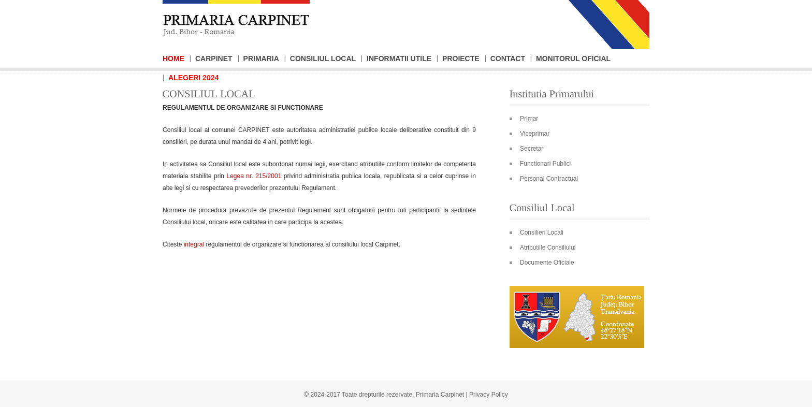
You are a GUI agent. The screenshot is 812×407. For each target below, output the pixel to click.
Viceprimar (534, 133)
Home (173, 58)
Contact (507, 58)
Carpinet (214, 58)
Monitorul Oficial (573, 58)
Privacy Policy (488, 394)
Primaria (261, 58)
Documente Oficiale (547, 262)
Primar (529, 118)
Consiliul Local (323, 58)
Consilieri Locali (541, 232)
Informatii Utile (399, 58)
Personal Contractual (549, 178)
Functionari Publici (545, 163)
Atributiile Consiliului (547, 247)
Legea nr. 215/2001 (254, 176)
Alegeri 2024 (193, 78)
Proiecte (461, 58)
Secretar (531, 148)
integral (194, 244)
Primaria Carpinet (440, 394)
